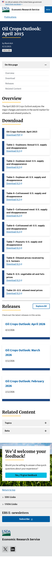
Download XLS (13, 151)
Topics (8, 422)
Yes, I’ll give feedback (26, 475)
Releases (9, 83)
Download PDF (13, 134)
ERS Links (10, 497)
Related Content (13, 88)
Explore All (41, 306)
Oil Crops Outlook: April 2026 (25, 324)
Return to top (8, 489)
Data (7, 430)
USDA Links (11, 504)
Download (10, 78)
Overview (9, 73)
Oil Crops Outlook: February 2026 (24, 383)
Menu (48, 9)
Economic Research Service (25, 9)
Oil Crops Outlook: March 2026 (22, 352)
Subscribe (24, 519)
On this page (11, 64)
